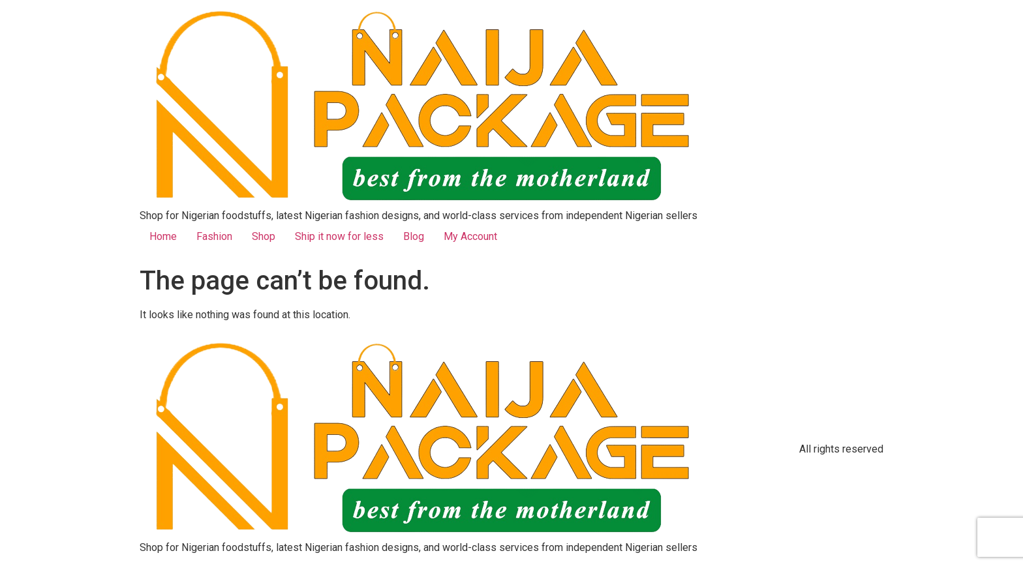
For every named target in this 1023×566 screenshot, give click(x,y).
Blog (413, 236)
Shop (263, 236)
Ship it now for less (339, 236)
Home (163, 236)
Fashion (214, 236)
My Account (470, 236)
